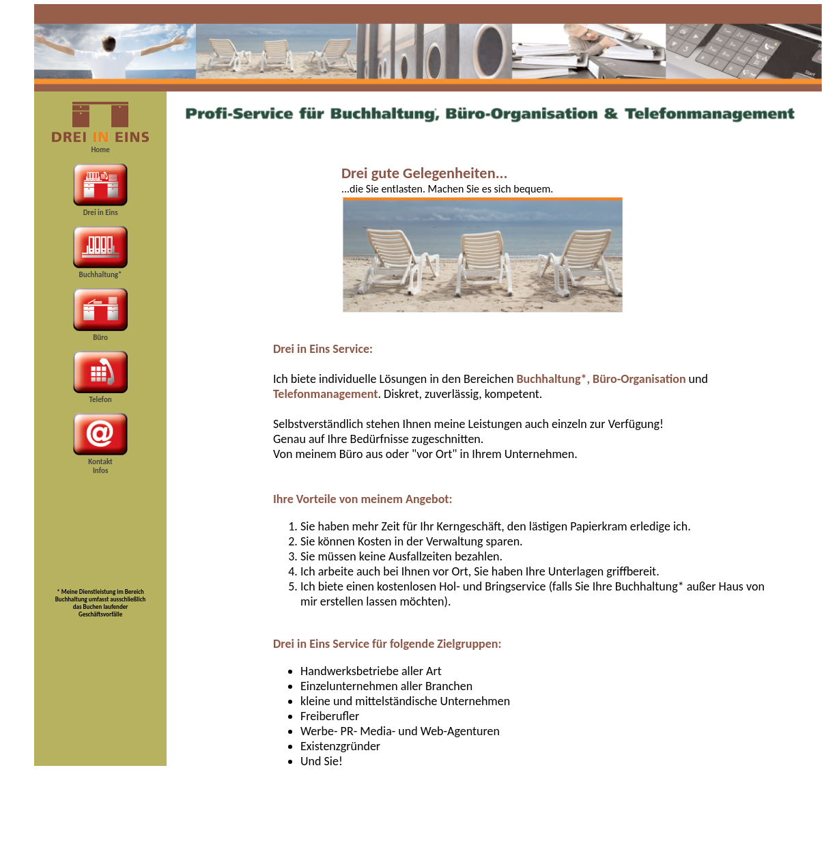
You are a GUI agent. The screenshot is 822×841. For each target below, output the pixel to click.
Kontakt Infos (100, 466)
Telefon (100, 399)
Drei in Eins (100, 212)
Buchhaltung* (100, 274)
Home (100, 149)
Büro (100, 337)
